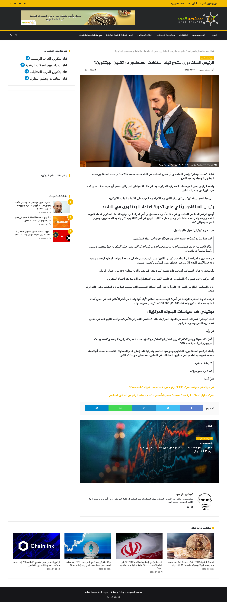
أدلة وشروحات (145, 35)
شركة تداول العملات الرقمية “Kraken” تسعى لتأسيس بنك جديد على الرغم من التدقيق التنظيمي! (161, 395)
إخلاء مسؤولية (177, 3)
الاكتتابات (183, 35)
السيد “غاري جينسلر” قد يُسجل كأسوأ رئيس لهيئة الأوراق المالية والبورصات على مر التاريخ (33, 206)
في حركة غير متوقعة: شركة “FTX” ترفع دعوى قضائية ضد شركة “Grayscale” (171, 387)
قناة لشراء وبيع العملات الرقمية (46, 65)
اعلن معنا (192, 3)
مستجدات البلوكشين (165, 35)
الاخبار (214, 35)
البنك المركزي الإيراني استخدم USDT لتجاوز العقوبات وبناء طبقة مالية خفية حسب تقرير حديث (141, 564)
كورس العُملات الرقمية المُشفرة (119, 35)
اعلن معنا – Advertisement (97, 591)
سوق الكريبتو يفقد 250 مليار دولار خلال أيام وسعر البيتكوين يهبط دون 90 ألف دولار (181, 450)
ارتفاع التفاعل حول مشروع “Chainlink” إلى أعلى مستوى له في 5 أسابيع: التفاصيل (36, 562)
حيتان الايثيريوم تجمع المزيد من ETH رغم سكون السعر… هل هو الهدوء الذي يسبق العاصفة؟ (88, 562)
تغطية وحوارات (198, 35)
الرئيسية (209, 51)
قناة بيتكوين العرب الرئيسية (49, 58)
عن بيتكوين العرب (208, 3)
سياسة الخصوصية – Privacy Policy (126, 591)
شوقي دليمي (203, 70)
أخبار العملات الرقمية (187, 51)
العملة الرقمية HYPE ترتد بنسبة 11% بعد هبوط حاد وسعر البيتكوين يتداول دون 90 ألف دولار (191, 562)
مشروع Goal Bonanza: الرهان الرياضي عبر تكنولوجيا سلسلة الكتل (33, 219)
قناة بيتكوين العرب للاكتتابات (48, 72)
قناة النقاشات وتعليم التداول (48, 78)
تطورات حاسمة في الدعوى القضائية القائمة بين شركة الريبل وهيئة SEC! (32, 233)
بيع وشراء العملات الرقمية (90, 35)
